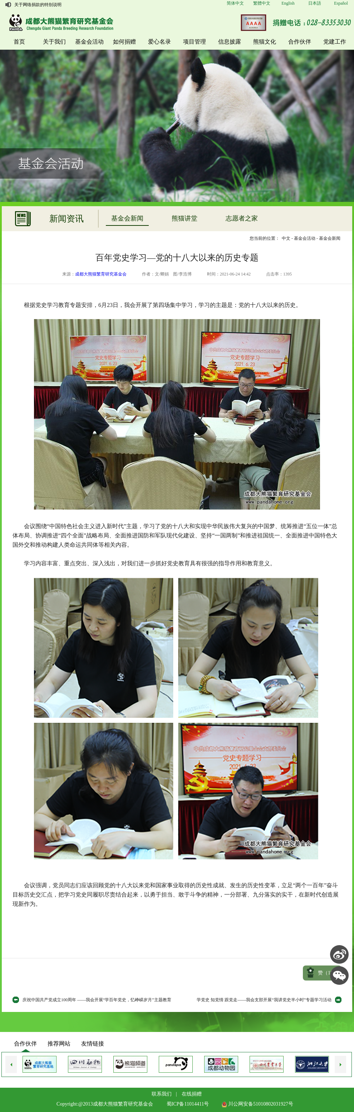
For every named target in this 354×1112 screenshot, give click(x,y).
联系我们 (162, 1094)
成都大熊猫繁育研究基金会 (101, 274)
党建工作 (334, 42)
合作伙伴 (299, 42)
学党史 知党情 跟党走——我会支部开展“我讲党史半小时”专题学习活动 (264, 999)
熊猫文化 (264, 42)
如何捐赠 (124, 42)
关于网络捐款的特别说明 (38, 4)
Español (341, 3)
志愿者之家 (242, 218)
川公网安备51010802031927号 (257, 1104)
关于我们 (54, 42)
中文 (286, 238)
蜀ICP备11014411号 (188, 1104)
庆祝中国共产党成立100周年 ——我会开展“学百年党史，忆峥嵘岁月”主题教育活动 (97, 1001)
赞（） (328, 973)
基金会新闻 (127, 218)
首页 (19, 42)
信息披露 (229, 42)
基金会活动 (89, 42)
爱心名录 (159, 42)
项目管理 (194, 42)
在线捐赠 (192, 1094)
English (288, 3)
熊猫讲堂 (184, 218)
